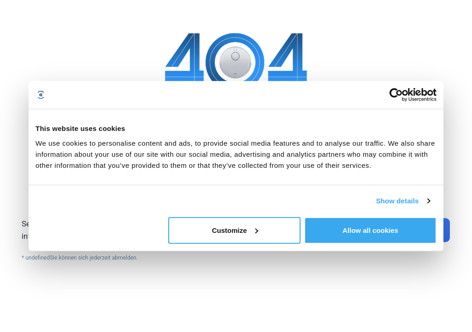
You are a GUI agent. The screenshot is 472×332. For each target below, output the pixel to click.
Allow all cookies (370, 230)
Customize (235, 230)
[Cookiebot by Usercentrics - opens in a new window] (396, 95)
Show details (397, 201)
